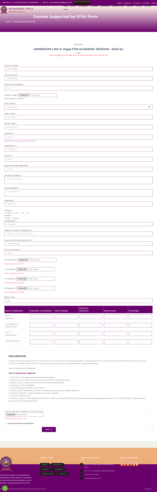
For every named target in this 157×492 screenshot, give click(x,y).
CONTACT (62, 473)
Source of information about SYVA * (18, 240)
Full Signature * (10, 288)
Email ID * (8, 156)
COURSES (94, 6)
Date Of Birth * (10, 103)
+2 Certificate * (10, 269)
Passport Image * (11, 95)
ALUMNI (139, 6)
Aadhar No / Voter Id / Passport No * (18, 230)
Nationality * (9, 200)
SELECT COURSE (11, 66)
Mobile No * (9, 133)
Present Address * (11, 188)
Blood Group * (9, 297)
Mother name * (10, 123)
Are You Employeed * (12, 250)
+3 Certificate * (10, 279)
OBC (17, 213)
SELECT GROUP (10, 75)
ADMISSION (105, 6)
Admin (154, 3)
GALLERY (129, 6)
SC (23, 213)
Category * (8, 210)
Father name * (10, 114)
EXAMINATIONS (118, 6)
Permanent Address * (12, 175)
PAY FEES (148, 6)
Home (8, 22)
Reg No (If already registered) (15, 166)
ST (28, 213)
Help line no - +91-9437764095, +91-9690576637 (20, 2)
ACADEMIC (57, 465)
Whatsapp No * (10, 146)
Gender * (7, 216)
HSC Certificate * (11, 260)
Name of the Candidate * (14, 84)
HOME (65, 6)
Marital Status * (10, 221)
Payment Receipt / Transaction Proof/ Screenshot (24, 411)
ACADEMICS (83, 6)
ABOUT (73, 6)
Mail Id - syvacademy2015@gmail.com (57, 2)
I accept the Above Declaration (21, 423)
